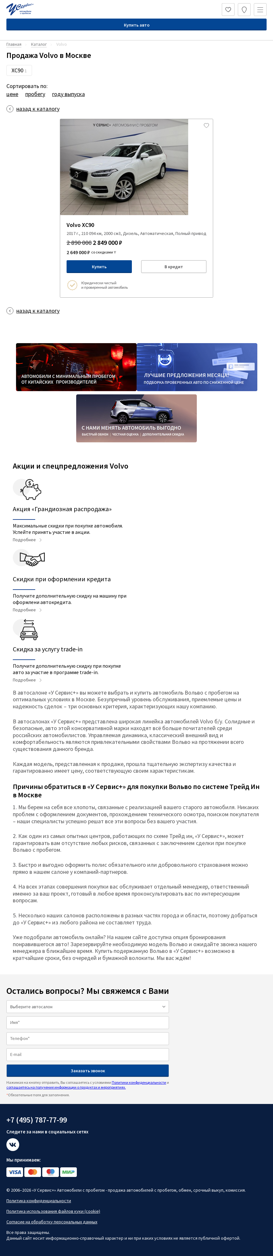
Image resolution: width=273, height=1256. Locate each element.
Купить (99, 267)
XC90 (19, 70)
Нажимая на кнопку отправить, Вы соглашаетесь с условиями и (87, 1084)
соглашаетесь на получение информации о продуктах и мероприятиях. (66, 1087)
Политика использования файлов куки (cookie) (53, 1211)
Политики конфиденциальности (139, 1082)
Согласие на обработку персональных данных (51, 1222)
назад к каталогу (38, 108)
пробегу (35, 94)
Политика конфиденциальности (38, 1201)
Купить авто (136, 25)
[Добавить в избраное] (206, 125)
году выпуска (68, 94)
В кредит (174, 267)
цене (12, 94)
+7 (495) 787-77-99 (36, 1120)
